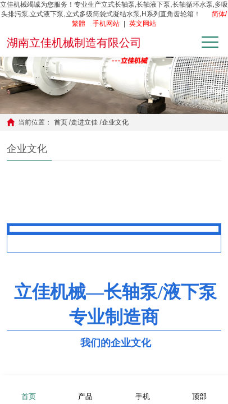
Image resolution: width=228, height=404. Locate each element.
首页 (60, 122)
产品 (85, 389)
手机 (142, 389)
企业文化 (115, 122)
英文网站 (142, 23)
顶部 (199, 389)
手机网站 (106, 23)
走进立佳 (84, 122)
